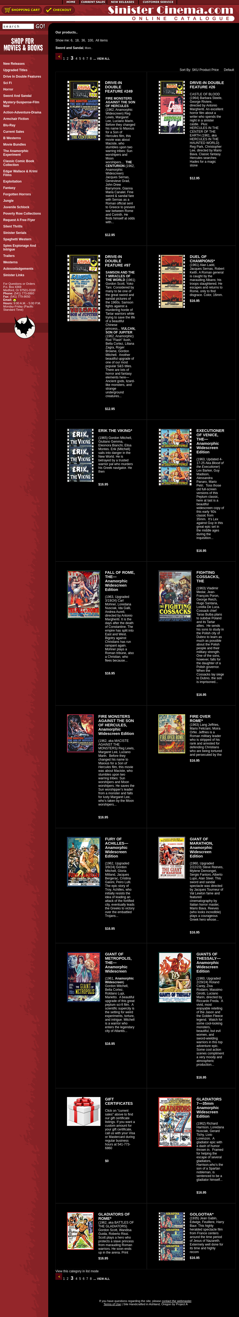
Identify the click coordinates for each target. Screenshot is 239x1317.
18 (77, 40)
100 (90, 40)
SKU (195, 70)
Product (204, 70)
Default (228, 70)
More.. (88, 48)
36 (83, 40)
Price (215, 70)
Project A (181, 1304)
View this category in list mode (77, 1271)
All (97, 40)
